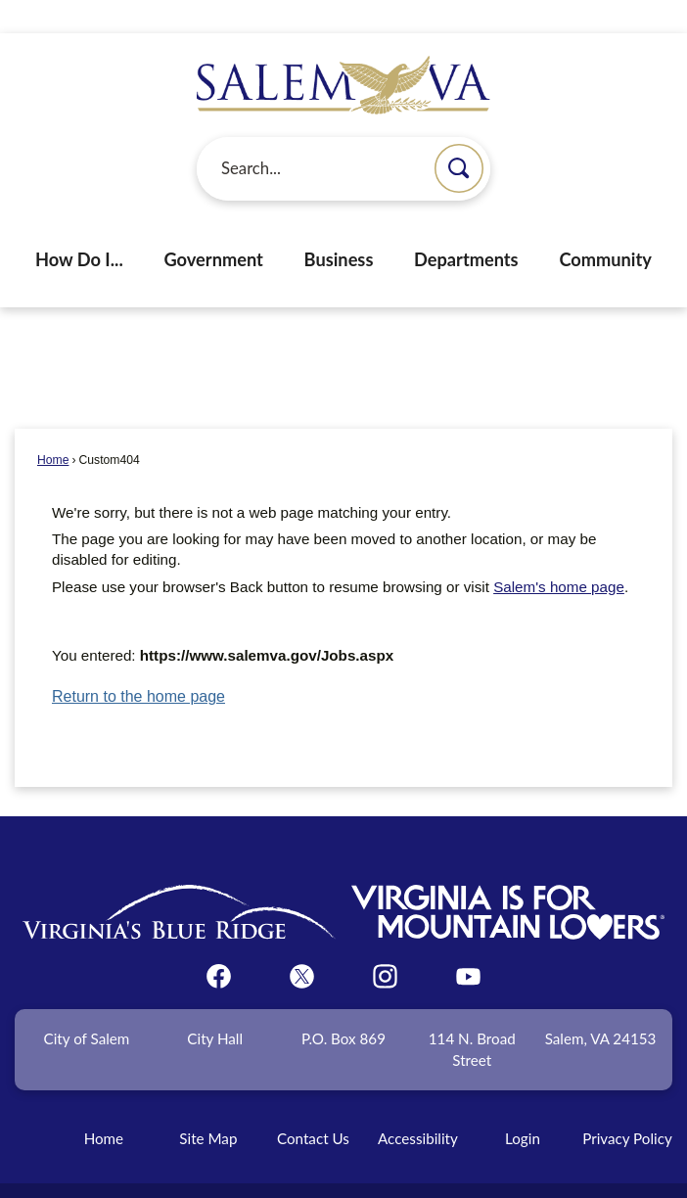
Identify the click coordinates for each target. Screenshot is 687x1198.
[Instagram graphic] (385, 943)
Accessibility (418, 1105)
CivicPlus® (450, 1173)
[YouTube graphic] (468, 943)
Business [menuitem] (339, 226)
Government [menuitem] (212, 226)
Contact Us (313, 1105)
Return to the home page (138, 663)
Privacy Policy (627, 1105)
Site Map (208, 1105)
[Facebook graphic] (218, 943)
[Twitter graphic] (302, 943)
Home (53, 427)
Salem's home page (558, 553)
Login (522, 1105)
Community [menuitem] (605, 226)
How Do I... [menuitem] (79, 226)
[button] (459, 135)
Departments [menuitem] (466, 226)
